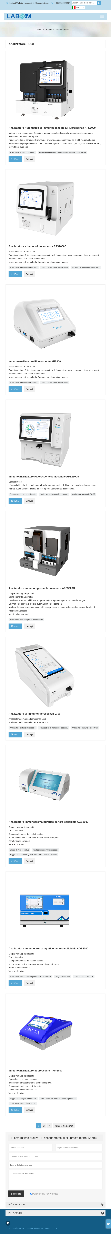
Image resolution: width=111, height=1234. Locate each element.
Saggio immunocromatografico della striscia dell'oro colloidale (33, 855)
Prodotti (48, 29)
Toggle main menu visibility (102, 15)
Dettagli (29, 159)
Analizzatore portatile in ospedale (22, 728)
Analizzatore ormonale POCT (83, 494)
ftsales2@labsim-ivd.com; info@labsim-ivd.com (29, 3)
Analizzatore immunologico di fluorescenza (26, 620)
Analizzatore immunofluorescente (22, 1103)
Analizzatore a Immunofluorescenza (23, 267)
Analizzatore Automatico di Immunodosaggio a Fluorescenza (62, 152)
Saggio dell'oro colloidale (19, 850)
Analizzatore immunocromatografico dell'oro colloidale (30, 977)
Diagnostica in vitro (63, 977)
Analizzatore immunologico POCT (85, 728)
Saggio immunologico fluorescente (23, 1099)
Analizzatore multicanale (83, 977)
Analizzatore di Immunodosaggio (22, 152)
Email (15, 158)
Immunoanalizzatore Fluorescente (55, 267)
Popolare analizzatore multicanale (23, 494)
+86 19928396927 (62, 3)
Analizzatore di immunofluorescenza (54, 494)
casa (39, 29)
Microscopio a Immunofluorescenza (86, 267)
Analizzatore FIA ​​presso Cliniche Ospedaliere (58, 1099)
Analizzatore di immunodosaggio (45, 850)
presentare (16, 1194)
